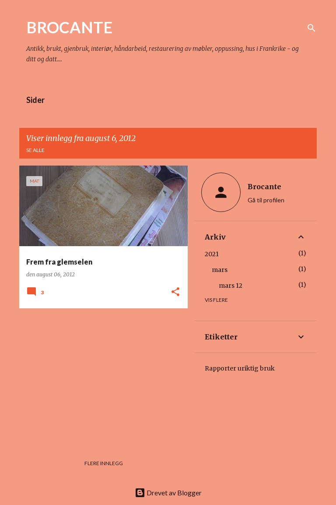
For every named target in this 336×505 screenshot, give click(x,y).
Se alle (35, 150)
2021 (212, 254)
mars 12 (230, 286)
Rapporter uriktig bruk (240, 368)
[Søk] (311, 28)
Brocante (264, 186)
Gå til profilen (266, 200)
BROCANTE (69, 27)
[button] (175, 292)
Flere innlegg (103, 463)
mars (220, 270)
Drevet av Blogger (168, 492)
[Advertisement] (100, 376)
